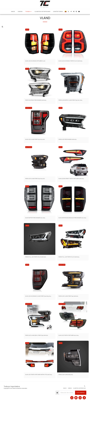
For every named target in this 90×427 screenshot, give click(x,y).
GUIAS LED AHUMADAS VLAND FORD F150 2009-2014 (38, 312)
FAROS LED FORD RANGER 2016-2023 (70, 148)
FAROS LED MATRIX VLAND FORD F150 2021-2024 (72, 108)
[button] (68, 11)
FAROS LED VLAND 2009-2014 (68, 395)
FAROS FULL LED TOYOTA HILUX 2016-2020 (38, 272)
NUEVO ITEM (62, 75)
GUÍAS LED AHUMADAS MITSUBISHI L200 (38, 65)
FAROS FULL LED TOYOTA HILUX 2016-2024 (72, 272)
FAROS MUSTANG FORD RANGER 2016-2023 (39, 107)
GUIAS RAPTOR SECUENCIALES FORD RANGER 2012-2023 (70, 231)
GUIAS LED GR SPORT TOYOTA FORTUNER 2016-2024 (72, 189)
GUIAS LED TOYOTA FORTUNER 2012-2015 (72, 353)
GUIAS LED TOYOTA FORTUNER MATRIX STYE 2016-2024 (39, 396)
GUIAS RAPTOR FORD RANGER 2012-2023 (38, 230)
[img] (39, 47)
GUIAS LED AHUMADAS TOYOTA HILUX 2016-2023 (72, 66)
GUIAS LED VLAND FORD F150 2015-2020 (38, 148)
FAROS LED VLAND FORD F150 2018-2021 (71, 311)
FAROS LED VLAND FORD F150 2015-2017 (38, 188)
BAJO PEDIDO (29, 156)
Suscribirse (80, 415)
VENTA (27, 33)
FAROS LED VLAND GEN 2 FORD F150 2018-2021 (38, 354)
